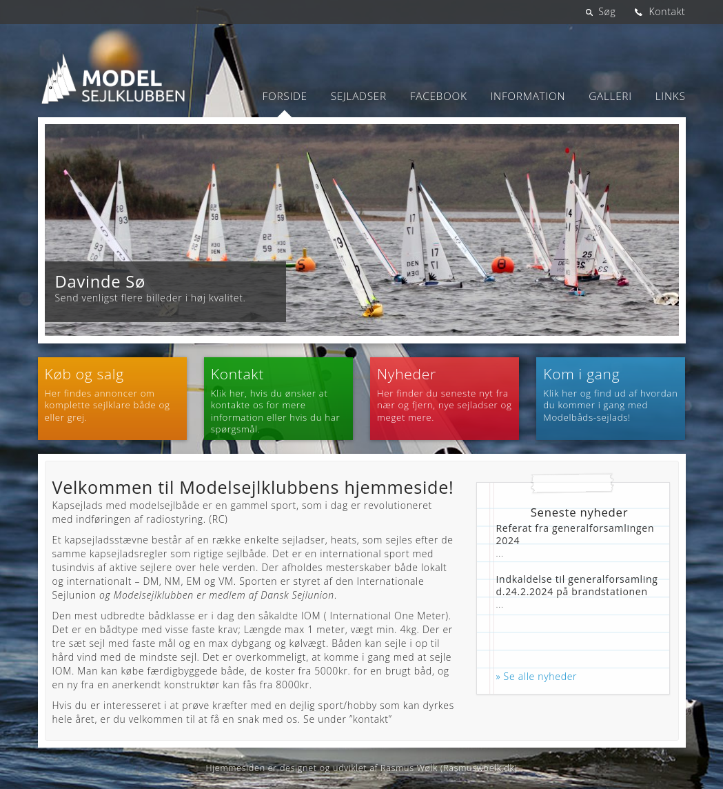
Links (670, 96)
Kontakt (667, 11)
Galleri (610, 96)
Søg (606, 11)
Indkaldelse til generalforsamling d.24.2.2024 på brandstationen (577, 585)
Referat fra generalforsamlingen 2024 (575, 534)
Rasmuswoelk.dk (478, 768)
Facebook (438, 96)
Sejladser (359, 96)
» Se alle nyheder (537, 676)
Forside (285, 96)
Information (528, 96)
